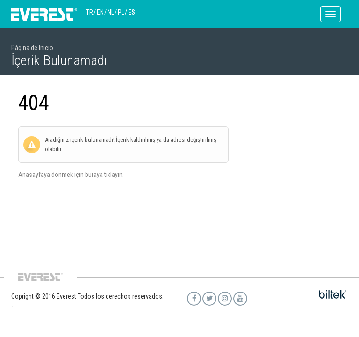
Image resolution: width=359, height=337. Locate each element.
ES (131, 12)
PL (121, 12)
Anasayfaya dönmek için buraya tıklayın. (71, 174)
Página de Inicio (32, 47)
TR (89, 12)
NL (111, 12)
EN (100, 12)
